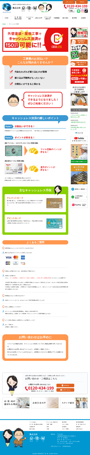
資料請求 (82, 2)
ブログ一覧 (80, 132)
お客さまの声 (38, 18)
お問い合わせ (69, 2)
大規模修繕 (56, 18)
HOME (6, 18)
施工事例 (64, 422)
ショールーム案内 (29, 17)
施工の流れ (65, 18)
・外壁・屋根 (49, 424)
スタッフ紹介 (65, 424)
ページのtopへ (32, 422)
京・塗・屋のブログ (81, 424)
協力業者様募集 (80, 422)
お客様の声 (32, 426)
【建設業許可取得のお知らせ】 (78, 122)
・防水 (47, 426)
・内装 (47, 429)
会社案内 (64, 426)
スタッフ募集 (65, 429)
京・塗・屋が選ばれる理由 (18, 17)
